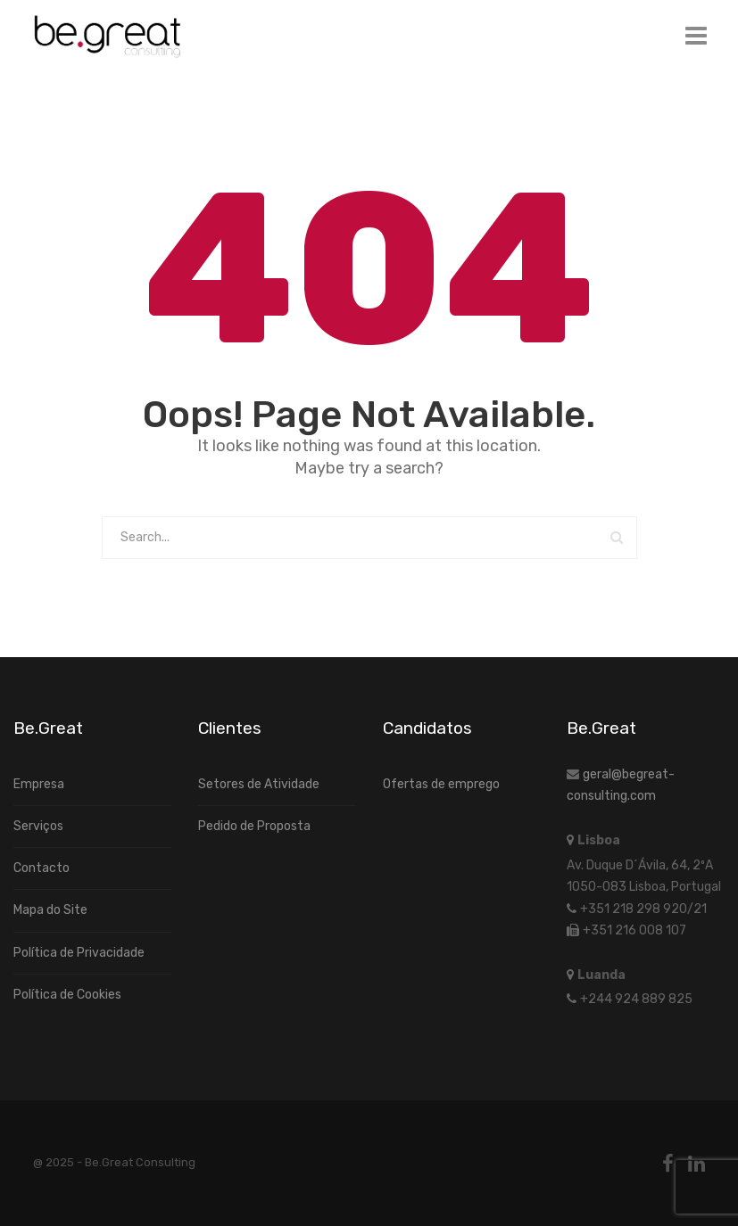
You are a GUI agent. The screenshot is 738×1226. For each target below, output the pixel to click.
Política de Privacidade (79, 952)
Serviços (38, 826)
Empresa (38, 784)
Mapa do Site (50, 909)
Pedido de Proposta (254, 826)
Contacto (41, 868)
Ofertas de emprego (441, 784)
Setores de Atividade (258, 784)
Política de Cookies (67, 994)
